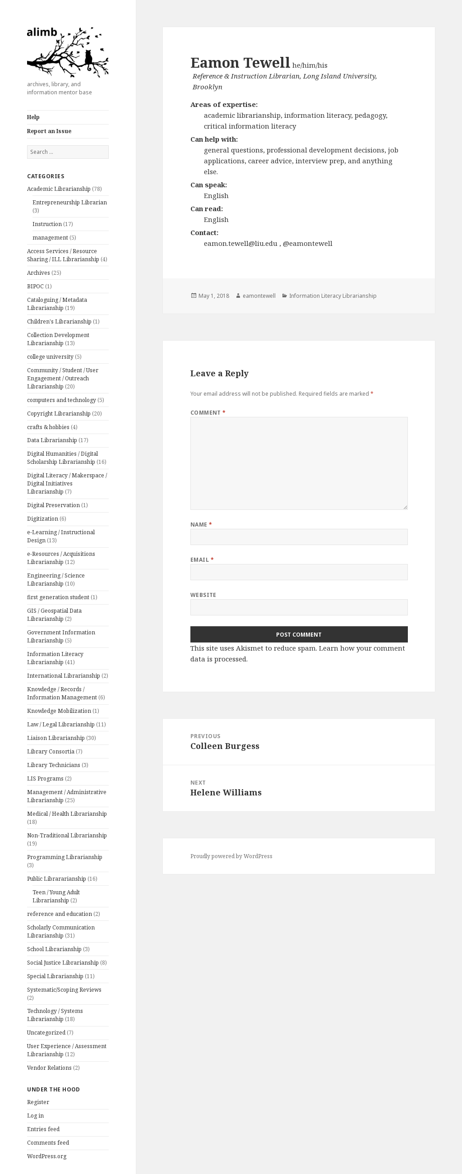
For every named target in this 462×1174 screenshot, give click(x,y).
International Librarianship (63, 675)
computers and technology (61, 400)
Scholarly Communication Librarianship (61, 931)
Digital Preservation (53, 505)
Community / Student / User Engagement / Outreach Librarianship (62, 378)
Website (203, 595)
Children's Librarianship (59, 321)
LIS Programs (45, 778)
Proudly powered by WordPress (231, 856)
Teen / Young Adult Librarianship (56, 896)
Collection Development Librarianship (58, 339)
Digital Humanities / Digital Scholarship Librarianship (62, 458)
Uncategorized (46, 1032)
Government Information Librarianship (61, 636)
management (50, 237)
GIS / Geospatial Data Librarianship (54, 615)
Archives (38, 273)
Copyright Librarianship (59, 413)
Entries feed (43, 1129)
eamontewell (259, 296)
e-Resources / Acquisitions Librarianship (61, 558)
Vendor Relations (49, 1068)
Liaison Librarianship (56, 738)
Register (38, 1102)
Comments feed (48, 1142)
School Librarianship (54, 949)
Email (202, 560)
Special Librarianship (55, 976)
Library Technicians (53, 765)
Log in (35, 1115)
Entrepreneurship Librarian (69, 202)
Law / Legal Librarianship (61, 724)
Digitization (42, 518)
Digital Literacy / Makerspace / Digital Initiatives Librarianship (67, 483)
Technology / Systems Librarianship (55, 1015)
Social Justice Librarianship (63, 962)
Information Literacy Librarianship (55, 658)
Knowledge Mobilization (59, 711)
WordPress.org (46, 1156)
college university (50, 357)
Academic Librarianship (59, 189)
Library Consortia (50, 751)
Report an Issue (49, 131)
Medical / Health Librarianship (67, 814)
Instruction (47, 224)
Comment (208, 412)
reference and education (59, 914)
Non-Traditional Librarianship (67, 835)
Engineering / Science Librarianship (56, 579)
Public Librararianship (56, 879)
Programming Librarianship (64, 857)
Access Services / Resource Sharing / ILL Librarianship (63, 255)
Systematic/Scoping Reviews (64, 990)
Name (201, 524)
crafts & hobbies (48, 427)
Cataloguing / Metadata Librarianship (57, 304)
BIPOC (35, 286)
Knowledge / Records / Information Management (62, 693)
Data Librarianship (52, 440)
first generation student (58, 597)
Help (33, 117)
